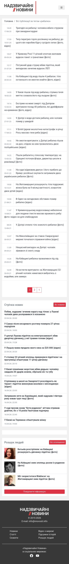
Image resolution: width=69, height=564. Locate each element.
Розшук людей (46, 537)
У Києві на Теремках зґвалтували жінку (25, 420)
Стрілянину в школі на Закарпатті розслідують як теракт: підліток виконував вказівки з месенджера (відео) (31, 384)
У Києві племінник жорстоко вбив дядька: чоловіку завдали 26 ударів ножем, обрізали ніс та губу (31, 370)
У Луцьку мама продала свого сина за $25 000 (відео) (32, 347)
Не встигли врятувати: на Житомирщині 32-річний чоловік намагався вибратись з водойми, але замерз (32, 273)
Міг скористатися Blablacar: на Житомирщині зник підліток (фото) (36, 477)
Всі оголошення (57, 442)
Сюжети (14, 537)
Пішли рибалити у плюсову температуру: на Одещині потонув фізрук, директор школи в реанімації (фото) (32, 158)
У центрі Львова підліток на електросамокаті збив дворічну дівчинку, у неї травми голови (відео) (31, 337)
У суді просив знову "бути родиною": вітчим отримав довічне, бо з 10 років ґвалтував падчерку (32, 409)
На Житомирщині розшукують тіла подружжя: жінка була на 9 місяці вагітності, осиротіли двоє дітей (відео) (34, 187)
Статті (13, 534)
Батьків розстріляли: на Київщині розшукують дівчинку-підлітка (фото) (37, 450)
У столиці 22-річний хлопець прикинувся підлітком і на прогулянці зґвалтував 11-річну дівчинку (33, 358)
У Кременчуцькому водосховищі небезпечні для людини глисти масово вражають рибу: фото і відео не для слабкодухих (33, 213)
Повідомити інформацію (34, 491)
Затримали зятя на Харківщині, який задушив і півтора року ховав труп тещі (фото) (33, 397)
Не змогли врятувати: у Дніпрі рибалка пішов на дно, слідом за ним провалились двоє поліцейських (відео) (33, 144)
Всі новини (60, 305)
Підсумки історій (47, 534)
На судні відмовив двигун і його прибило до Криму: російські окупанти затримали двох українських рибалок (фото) (33, 173)
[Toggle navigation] (61, 7)
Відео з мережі (46, 531)
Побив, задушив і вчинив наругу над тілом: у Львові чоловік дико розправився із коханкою (31, 313)
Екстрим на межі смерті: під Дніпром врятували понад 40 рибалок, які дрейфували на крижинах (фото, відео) (33, 106)
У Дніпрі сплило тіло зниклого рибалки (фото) (40, 224)
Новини (14, 531)
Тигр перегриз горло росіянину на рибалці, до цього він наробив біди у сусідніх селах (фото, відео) (33, 42)
